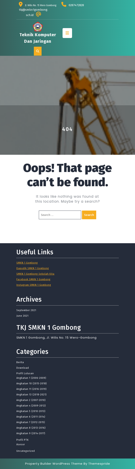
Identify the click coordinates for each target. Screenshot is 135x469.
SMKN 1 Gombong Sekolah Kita (35, 273)
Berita (20, 362)
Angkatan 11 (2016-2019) (31, 389)
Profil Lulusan (25, 373)
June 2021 (22, 315)
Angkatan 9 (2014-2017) (30, 433)
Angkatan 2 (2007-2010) (31, 400)
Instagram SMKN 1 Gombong (33, 285)
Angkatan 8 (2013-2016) (31, 427)
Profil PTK (22, 440)
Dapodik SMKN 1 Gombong (32, 268)
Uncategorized (25, 451)
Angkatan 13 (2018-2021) (31, 394)
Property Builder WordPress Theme (54, 463)
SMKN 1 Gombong (27, 262)
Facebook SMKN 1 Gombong (33, 279)
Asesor (20, 444)
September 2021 (26, 310)
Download (22, 367)
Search (89, 215)
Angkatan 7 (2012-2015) (30, 422)
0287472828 (76, 5)
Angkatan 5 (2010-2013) (31, 411)
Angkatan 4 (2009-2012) (31, 405)
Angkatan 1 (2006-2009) (31, 378)
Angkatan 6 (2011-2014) (30, 416)
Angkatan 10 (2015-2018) (31, 383)
